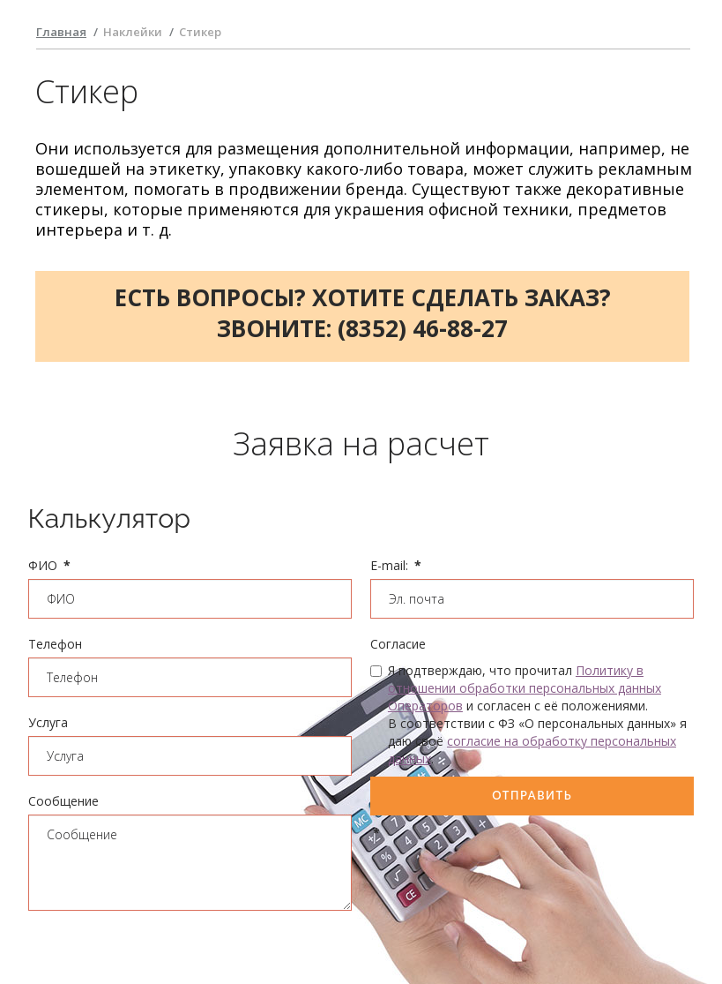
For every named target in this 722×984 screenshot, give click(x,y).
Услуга (48, 722)
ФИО (49, 565)
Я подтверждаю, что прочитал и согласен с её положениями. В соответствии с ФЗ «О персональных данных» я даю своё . (528, 714)
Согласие (398, 643)
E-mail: (395, 565)
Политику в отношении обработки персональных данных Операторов (524, 688)
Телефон (55, 643)
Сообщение (63, 800)
